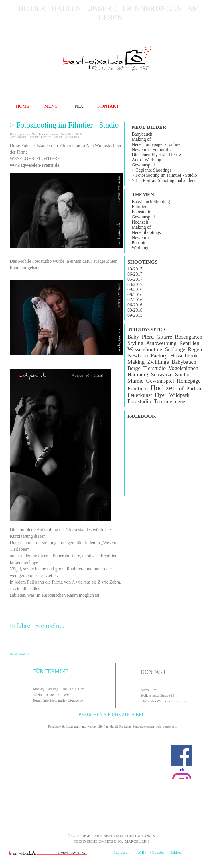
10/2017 (134, 268)
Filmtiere (46, 137)
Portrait (138, 242)
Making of (141, 139)
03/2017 (134, 284)
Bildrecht (177, 852)
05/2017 (134, 279)
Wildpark (179, 395)
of (181, 388)
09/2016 (134, 289)
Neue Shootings (146, 232)
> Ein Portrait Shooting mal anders (163, 180)
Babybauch (142, 134)
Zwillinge (158, 362)
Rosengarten (188, 337)
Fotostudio (141, 211)
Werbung (140, 247)
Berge (134, 368)
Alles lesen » (19, 653)
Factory (159, 356)
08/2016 (134, 294)
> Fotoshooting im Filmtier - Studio (64, 125)
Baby (133, 337)
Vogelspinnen (71, 137)
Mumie (135, 381)
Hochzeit (140, 222)
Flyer (160, 395)
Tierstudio (33, 137)
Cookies (158, 852)
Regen (195, 349)
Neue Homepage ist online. (156, 144)
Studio (182, 374)
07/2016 (134, 299)
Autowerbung (161, 343)
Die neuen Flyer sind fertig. (157, 154)
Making (136, 362)
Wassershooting (144, 349)
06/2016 (134, 304)
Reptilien (57, 137)
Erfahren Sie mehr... (37, 625)
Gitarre (164, 337)
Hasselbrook (184, 356)
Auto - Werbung (146, 159)
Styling (135, 343)
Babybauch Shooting (151, 201)
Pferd (148, 337)
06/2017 (134, 274)
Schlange (21, 137)
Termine (163, 401)
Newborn (140, 237)
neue (180, 401)
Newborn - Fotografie (152, 149)
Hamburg (137, 374)
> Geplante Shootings (151, 170)
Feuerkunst (139, 395)
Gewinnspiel (143, 164)
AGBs (141, 852)
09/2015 (134, 315)
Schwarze (161, 374)
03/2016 (134, 310)
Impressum (121, 852)
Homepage (189, 381)
